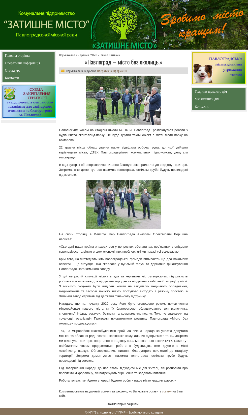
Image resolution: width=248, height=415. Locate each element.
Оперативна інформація (22, 64)
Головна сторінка (28, 56)
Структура (21, 71)
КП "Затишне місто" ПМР (106, 412)
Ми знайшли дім (217, 99)
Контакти (23, 79)
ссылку (167, 391)
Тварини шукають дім (212, 92)
